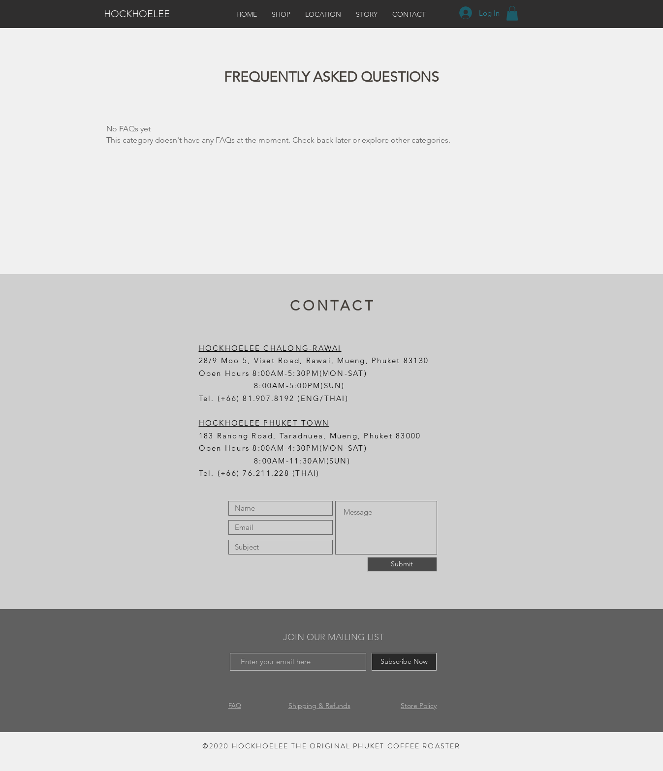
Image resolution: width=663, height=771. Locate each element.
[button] (512, 13)
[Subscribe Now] (404, 662)
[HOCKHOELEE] (141, 14)
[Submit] (402, 564)
